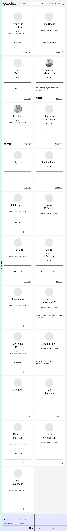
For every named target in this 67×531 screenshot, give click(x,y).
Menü (59, 3)
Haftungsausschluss (40, 528)
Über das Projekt (24, 519)
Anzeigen (27, 52)
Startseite (22, 516)
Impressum (57, 528)
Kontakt (22, 523)
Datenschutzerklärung (49, 528)
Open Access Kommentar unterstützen (48, 519)
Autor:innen (7, 519)
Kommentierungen (9, 516)
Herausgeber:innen (9, 523)
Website (40, 98)
